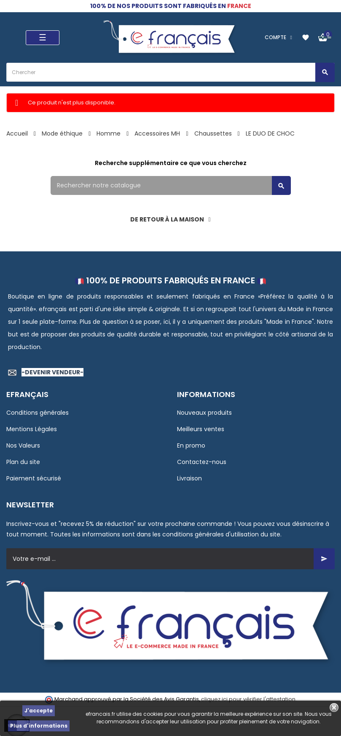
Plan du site (23, 462)
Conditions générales (37, 412)
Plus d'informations (38, 725)
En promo (191, 445)
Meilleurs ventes (200, 429)
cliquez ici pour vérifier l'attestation (248, 699)
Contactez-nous (201, 462)
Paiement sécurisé (33, 478)
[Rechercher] (171, 185)
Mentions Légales (31, 429)
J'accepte (38, 710)
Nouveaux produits (204, 412)
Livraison (189, 478)
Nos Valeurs (23, 445)
